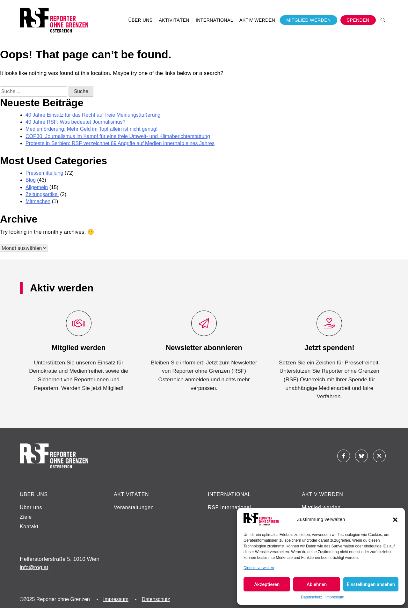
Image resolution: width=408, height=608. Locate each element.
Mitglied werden (321, 507)
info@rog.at (34, 567)
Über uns (31, 507)
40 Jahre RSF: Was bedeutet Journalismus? (75, 122)
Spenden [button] (358, 20)
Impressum (334, 597)
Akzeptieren (267, 584)
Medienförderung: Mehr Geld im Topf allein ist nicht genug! (91, 129)
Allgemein (37, 187)
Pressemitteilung (44, 173)
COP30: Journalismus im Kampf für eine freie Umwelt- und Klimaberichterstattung (118, 136)
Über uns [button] (140, 20)
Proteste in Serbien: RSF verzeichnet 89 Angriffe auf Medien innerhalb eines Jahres (120, 143)
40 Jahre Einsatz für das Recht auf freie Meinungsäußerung (93, 115)
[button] (395, 519)
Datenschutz (311, 597)
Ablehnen (317, 584)
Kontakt (29, 526)
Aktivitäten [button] (174, 20)
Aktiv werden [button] (257, 20)
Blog (31, 180)
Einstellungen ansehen (371, 584)
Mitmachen (38, 201)
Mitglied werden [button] (308, 20)
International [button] (214, 20)
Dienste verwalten (259, 568)
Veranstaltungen (134, 507)
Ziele (26, 517)
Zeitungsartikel (42, 194)
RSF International (229, 507)
